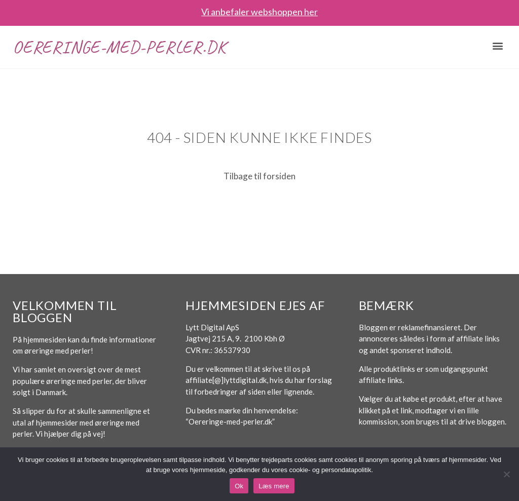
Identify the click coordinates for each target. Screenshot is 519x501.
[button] (498, 45)
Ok (239, 486)
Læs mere (273, 486)
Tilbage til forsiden (259, 176)
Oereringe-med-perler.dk (119, 46)
